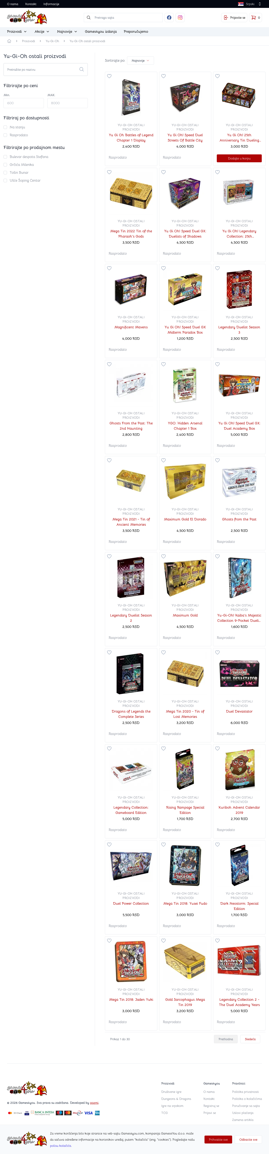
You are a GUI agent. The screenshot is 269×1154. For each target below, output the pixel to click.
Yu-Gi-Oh (52, 41)
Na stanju (17, 127)
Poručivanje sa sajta (246, 1106)
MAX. (51, 95)
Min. (7, 95)
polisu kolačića (60, 1146)
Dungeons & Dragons (176, 1099)
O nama (12, 4)
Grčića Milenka (22, 165)
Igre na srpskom (172, 1106)
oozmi (94, 1103)
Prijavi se (209, 1113)
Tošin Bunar (19, 172)
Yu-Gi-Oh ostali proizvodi (87, 41)
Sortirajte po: (115, 60)
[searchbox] (123, 17)
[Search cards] (46, 69)
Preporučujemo (136, 31)
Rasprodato (19, 135)
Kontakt (30, 4)
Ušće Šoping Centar (25, 180)
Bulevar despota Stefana (29, 157)
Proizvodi (28, 41)
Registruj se (211, 1106)
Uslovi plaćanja (242, 1113)
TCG (164, 1113)
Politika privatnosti (245, 1092)
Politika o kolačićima (247, 1099)
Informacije (51, 4)
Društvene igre (171, 1092)
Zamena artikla (242, 1120)
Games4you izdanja (101, 31)
